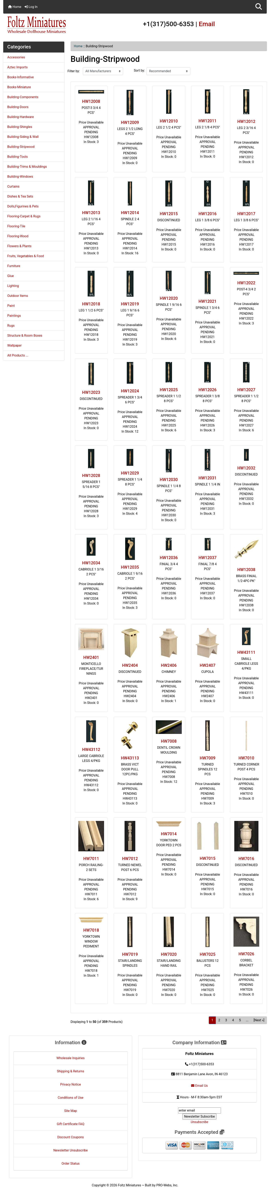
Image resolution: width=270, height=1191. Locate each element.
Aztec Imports (17, 67)
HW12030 (169, 479)
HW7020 (168, 954)
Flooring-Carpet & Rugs (24, 216)
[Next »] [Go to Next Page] (259, 1020)
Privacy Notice (70, 1084)
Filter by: (74, 71)
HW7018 (91, 930)
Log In (31, 7)
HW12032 (246, 468)
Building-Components (22, 97)
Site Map (70, 1111)
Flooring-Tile (16, 226)
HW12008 (91, 101)
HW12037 (208, 557)
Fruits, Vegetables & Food (25, 256)
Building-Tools (17, 157)
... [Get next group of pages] (247, 1020)
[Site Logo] (47, 25)
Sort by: (139, 70)
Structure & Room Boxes (24, 335)
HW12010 (169, 121)
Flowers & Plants (19, 246)
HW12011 (208, 120)
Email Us (199, 1086)
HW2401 (91, 657)
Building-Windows (20, 176)
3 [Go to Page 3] (226, 1020)
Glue (10, 276)
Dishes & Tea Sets (20, 196)
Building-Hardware (20, 117)
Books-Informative (20, 77)
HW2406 (168, 665)
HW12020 (169, 298)
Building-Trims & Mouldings (27, 167)
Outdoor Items (17, 296)
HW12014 (130, 212)
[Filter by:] (103, 71)
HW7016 (246, 858)
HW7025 (207, 954)
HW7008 (168, 741)
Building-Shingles (19, 127)
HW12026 (208, 389)
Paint (11, 306)
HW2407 (207, 665)
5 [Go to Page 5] (240, 1020)
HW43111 (246, 652)
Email (207, 24)
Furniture (13, 266)
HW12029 (130, 473)
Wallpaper (14, 345)
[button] (259, 7)
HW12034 (91, 563)
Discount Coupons (70, 1137)
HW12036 (169, 557)
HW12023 (91, 392)
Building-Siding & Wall (23, 137)
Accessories (16, 57)
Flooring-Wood (17, 236)
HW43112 (91, 749)
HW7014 (168, 833)
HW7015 (207, 858)
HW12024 (130, 391)
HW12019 (130, 304)
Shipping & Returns (70, 1071)
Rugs (11, 326)
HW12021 (208, 301)
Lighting (13, 286)
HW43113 (130, 758)
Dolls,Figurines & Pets (23, 206)
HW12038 (246, 569)
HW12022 (246, 282)
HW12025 (169, 389)
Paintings (14, 316)
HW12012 (246, 121)
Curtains (13, 186)
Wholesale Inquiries (70, 1058)
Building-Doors (17, 107)
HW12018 (91, 304)
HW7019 (130, 954)
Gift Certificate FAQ (70, 1124)
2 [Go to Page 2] (219, 1020)
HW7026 (246, 954)
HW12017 (246, 213)
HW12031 (208, 478)
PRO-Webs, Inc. (167, 1185)
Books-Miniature (19, 87)
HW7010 (246, 758)
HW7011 (91, 858)
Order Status (70, 1163)
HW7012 (130, 858)
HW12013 (91, 212)
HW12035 (130, 567)
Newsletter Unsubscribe (70, 1150)
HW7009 (207, 758)
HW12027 (246, 389)
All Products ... (17, 355)
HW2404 (130, 665)
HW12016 (208, 213)
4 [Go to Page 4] (233, 1020)
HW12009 (130, 122)
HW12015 (169, 213)
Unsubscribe (199, 1122)
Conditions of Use (70, 1098)
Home (14, 7)
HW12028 (91, 475)
